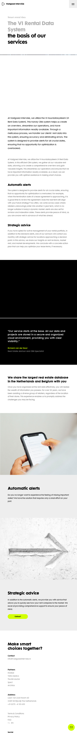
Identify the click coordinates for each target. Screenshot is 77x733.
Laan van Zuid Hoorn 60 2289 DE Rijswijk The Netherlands (22, 699)
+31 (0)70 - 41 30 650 (16, 704)
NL (9, 723)
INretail (11, 673)
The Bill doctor (14, 679)
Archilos (11, 686)
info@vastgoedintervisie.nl (19, 659)
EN (12, 723)
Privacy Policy (14, 717)
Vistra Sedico (13, 676)
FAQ (9, 720)
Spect (10, 682)
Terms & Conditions (16, 714)
